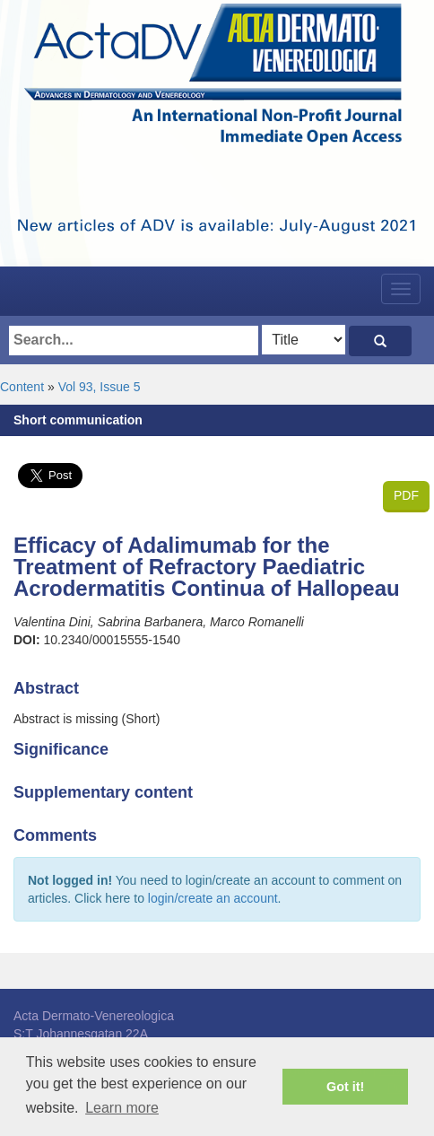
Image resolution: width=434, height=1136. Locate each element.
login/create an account (213, 898)
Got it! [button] (345, 1086)
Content (22, 387)
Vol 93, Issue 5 (99, 387)
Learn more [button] (122, 1107)
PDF (406, 495)
